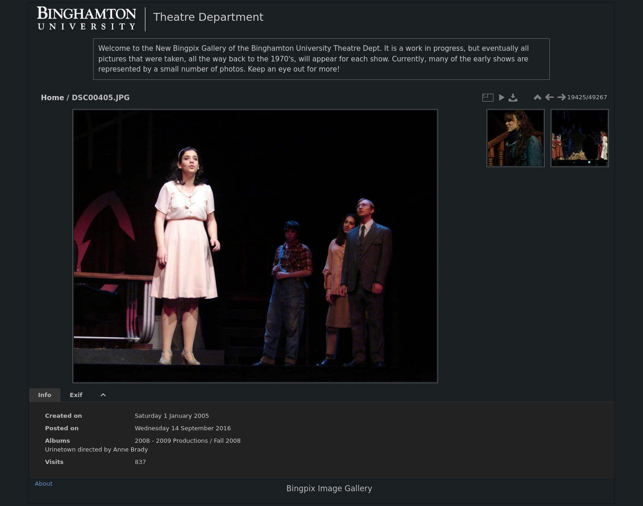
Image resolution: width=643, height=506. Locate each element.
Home (52, 98)
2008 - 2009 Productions (171, 440)
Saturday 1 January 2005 (172, 415)
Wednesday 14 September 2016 (183, 428)
